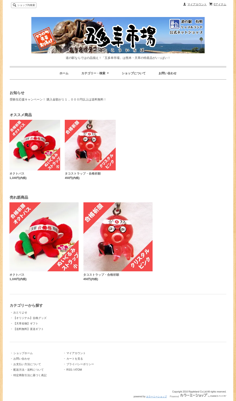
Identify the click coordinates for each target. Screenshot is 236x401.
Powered (198, 396)
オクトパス (16, 173)
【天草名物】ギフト (25, 323)
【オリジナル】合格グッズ (30, 318)
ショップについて (134, 73)
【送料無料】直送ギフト (28, 329)
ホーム (63, 73)
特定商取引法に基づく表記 (30, 375)
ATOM (78, 369)
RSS (69, 369)
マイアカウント (197, 4)
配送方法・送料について (28, 369)
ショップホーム (23, 353)
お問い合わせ (168, 73)
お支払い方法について (27, 364)
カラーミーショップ (156, 396)
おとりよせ (20, 312)
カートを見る (74, 358)
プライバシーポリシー (80, 364)
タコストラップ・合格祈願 (83, 173)
